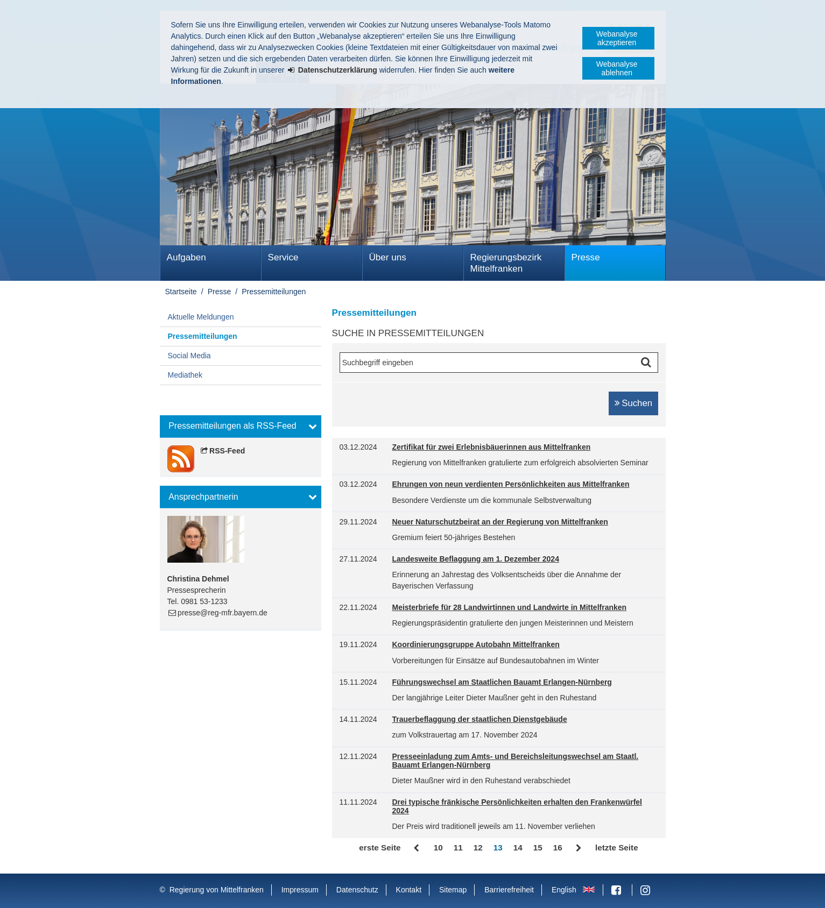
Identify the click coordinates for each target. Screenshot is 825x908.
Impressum (300, 889)
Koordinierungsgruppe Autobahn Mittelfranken (476, 645)
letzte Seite (616, 847)
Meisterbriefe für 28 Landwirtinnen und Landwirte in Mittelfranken (509, 608)
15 (537, 847)
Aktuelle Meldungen (201, 317)
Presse (586, 257)
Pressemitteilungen (274, 291)
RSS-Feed (227, 450)
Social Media (189, 355)
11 (458, 847)
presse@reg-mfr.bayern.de (222, 612)
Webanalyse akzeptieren (617, 38)
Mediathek (185, 375)
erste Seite (379, 847)
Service (283, 257)
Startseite (181, 291)
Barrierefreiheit (509, 889)
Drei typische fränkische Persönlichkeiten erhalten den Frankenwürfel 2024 (517, 806)
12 (478, 847)
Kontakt (408, 889)
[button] (240, 426)
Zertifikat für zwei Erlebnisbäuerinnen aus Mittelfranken (491, 447)
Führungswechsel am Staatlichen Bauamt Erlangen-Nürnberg (502, 682)
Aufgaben (186, 257)
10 (438, 847)
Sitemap (453, 889)
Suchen (637, 403)
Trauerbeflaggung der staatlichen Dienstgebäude (479, 719)
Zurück (417, 848)
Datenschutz (357, 889)
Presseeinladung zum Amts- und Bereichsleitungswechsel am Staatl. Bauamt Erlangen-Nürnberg (515, 761)
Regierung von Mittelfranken (217, 889)
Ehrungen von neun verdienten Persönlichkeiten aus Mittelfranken (511, 484)
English (564, 889)
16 (557, 847)
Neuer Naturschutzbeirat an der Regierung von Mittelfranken (500, 522)
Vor (578, 848)
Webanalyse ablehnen (617, 68)
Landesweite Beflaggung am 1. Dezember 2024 (475, 559)
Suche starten (648, 362)
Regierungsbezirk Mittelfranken (506, 263)
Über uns (387, 257)
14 (518, 847)
